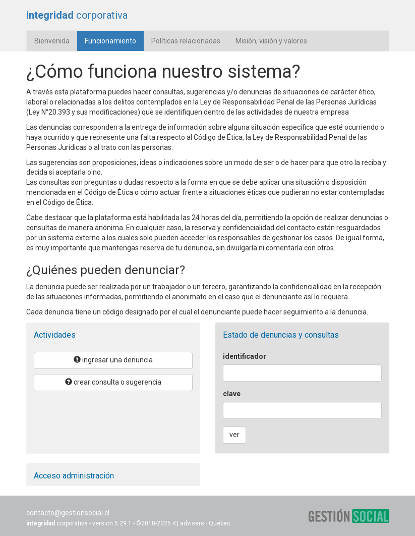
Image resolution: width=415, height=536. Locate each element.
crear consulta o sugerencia (113, 382)
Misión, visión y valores (271, 41)
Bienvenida (52, 41)
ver (234, 435)
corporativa (77, 15)
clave (232, 394)
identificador (244, 356)
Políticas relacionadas (185, 41)
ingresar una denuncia (113, 360)
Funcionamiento (114, 40)
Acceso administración (74, 475)
